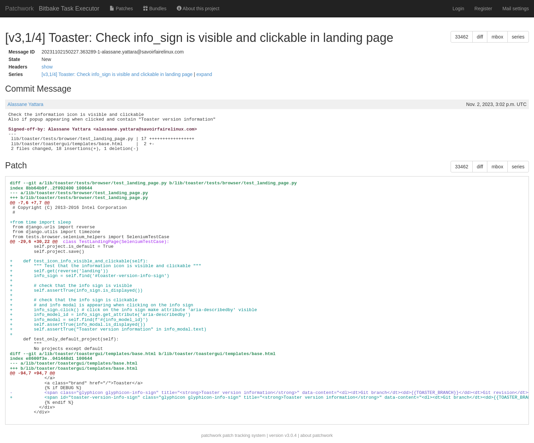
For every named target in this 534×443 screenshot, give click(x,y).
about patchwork (316, 435)
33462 (461, 37)
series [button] (518, 37)
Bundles (154, 8)
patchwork (211, 435)
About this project (198, 8)
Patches (121, 8)
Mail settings (515, 8)
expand (204, 74)
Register (483, 8)
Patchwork (19, 8)
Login (458, 8)
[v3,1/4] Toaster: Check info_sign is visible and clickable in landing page (118, 74)
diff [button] (480, 37)
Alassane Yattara (25, 104)
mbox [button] (497, 37)
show (47, 67)
